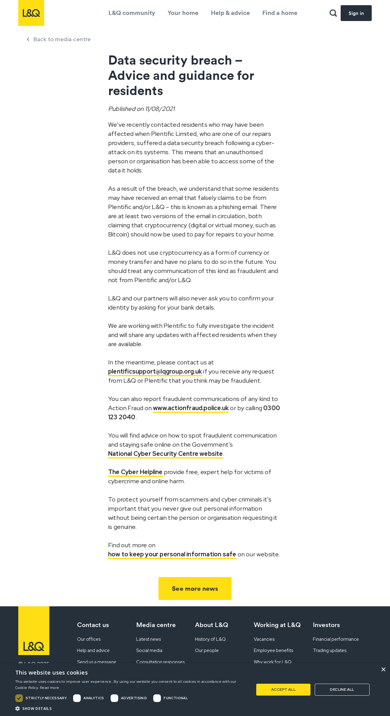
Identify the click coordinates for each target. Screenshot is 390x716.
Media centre (156, 625)
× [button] (383, 670)
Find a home (279, 12)
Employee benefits (273, 650)
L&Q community (131, 12)
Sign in (356, 13)
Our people (207, 650)
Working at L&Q (277, 625)
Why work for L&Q (273, 662)
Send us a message (96, 662)
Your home (183, 12)
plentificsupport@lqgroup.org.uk (155, 371)
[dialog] (195, 689)
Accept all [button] (283, 689)
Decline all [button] (342, 689)
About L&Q (211, 625)
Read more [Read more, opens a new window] (49, 687)
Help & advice (230, 12)
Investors (326, 625)
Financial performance (336, 639)
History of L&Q (210, 639)
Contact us (93, 625)
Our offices (89, 639)
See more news (195, 588)
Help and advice (93, 650)
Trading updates (329, 650)
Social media (149, 650)
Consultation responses (160, 662)
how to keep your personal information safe (172, 554)
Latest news (148, 639)
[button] (131, 708)
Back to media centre (62, 39)
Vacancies (264, 639)
